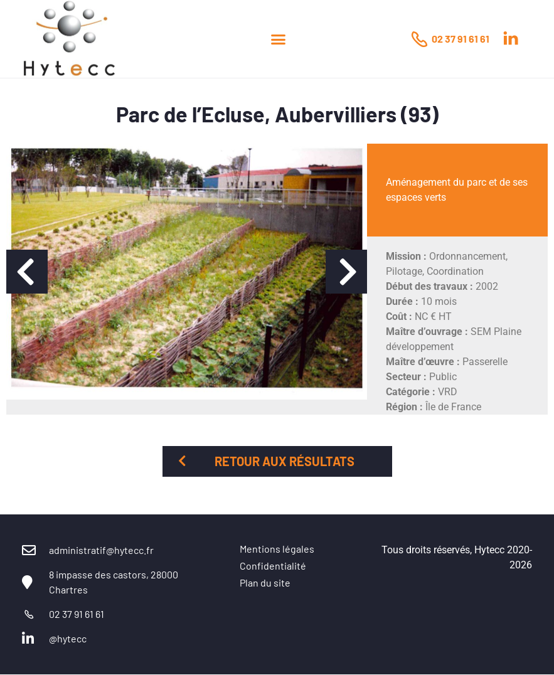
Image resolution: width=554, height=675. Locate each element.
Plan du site (265, 582)
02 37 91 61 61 (460, 39)
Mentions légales (277, 549)
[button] (278, 39)
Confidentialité (273, 565)
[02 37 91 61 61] (419, 38)
